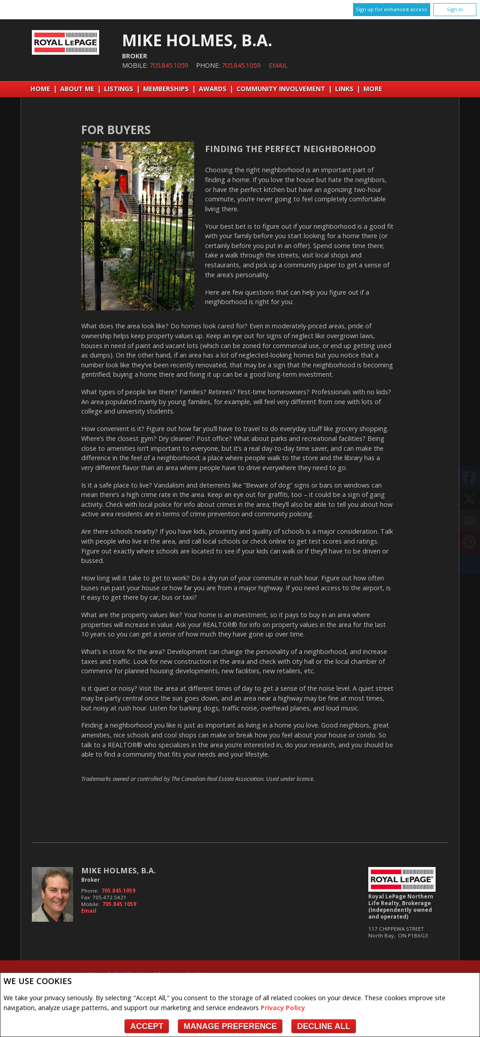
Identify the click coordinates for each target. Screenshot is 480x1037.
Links (344, 88)
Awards (213, 88)
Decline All (323, 1026)
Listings (118, 88)
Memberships (166, 88)
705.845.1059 (168, 65)
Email (278, 65)
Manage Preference (230, 1026)
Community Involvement (280, 88)
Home (40, 88)
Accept (146, 1026)
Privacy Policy (283, 1007)
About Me (77, 88)
